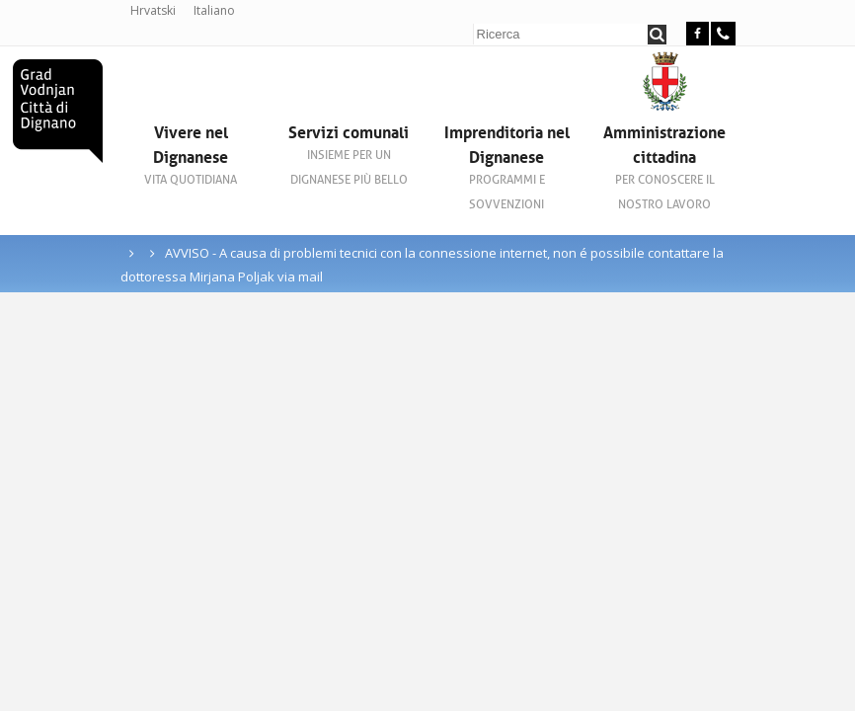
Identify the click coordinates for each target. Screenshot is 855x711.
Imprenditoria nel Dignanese (506, 167)
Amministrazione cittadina (664, 167)
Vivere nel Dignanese (190, 155)
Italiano (214, 10)
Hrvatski (153, 10)
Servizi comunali (348, 155)
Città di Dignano (58, 111)
